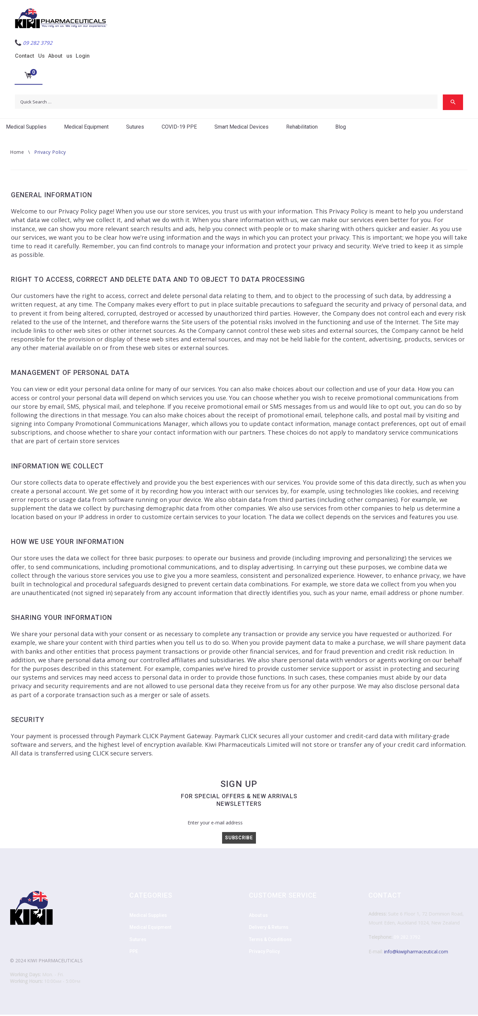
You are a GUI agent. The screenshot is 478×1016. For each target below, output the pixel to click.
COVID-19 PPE (179, 128)
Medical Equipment (86, 128)
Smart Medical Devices (241, 128)
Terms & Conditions (270, 940)
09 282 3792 (407, 938)
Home (17, 153)
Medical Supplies (26, 128)
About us (60, 56)
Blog (340, 128)
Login (83, 56)
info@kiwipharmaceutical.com (416, 953)
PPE (133, 952)
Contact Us (30, 56)
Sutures (135, 128)
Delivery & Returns (268, 928)
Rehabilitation (302, 128)
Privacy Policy (264, 952)
